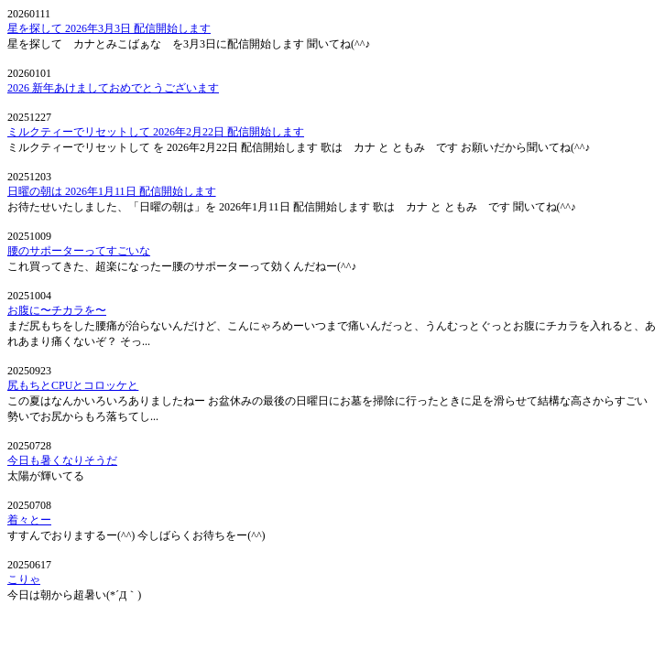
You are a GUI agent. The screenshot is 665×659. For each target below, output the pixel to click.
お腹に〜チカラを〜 (56, 310)
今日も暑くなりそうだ (62, 460)
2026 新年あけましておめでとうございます (113, 87)
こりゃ (23, 579)
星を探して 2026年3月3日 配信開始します (109, 28)
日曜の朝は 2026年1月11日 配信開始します (111, 191)
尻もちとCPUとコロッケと (72, 385)
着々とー (29, 519)
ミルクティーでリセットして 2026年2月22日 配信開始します (155, 131)
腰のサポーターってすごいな (78, 250)
